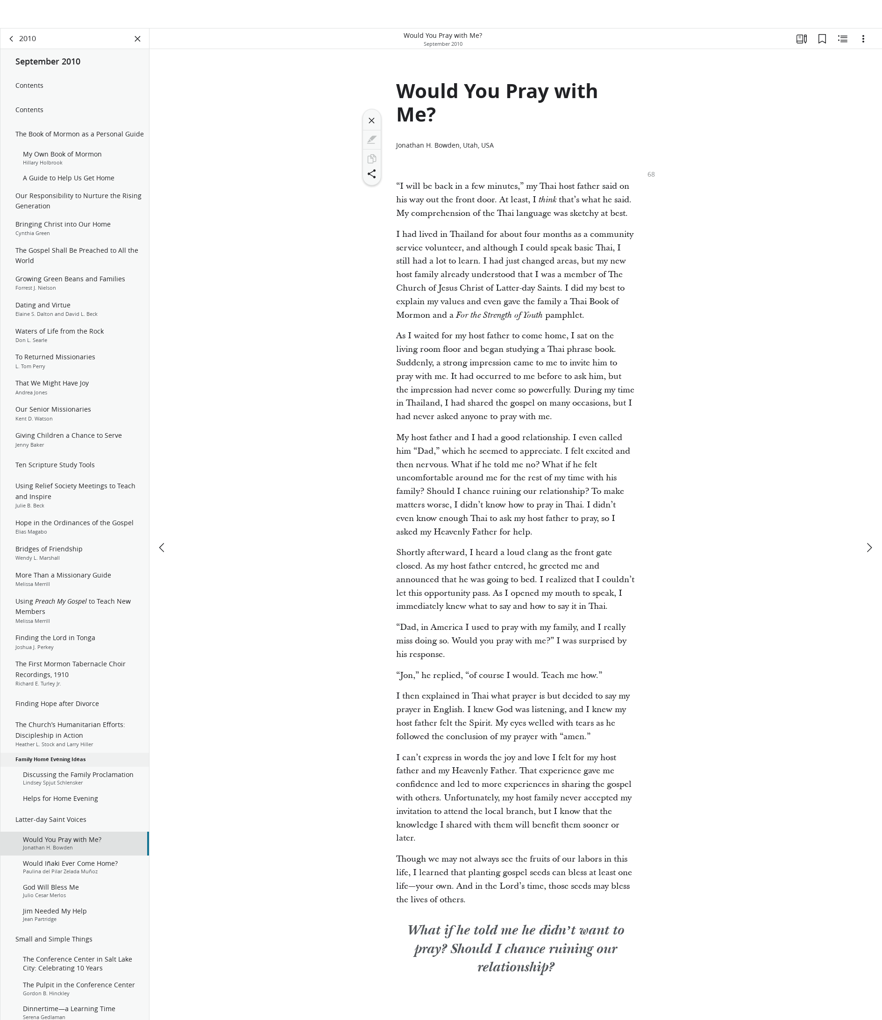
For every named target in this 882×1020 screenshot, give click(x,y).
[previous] (162, 519)
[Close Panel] (137, 44)
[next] (869, 519)
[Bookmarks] (822, 45)
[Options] (863, 45)
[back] (11, 44)
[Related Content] (842, 45)
